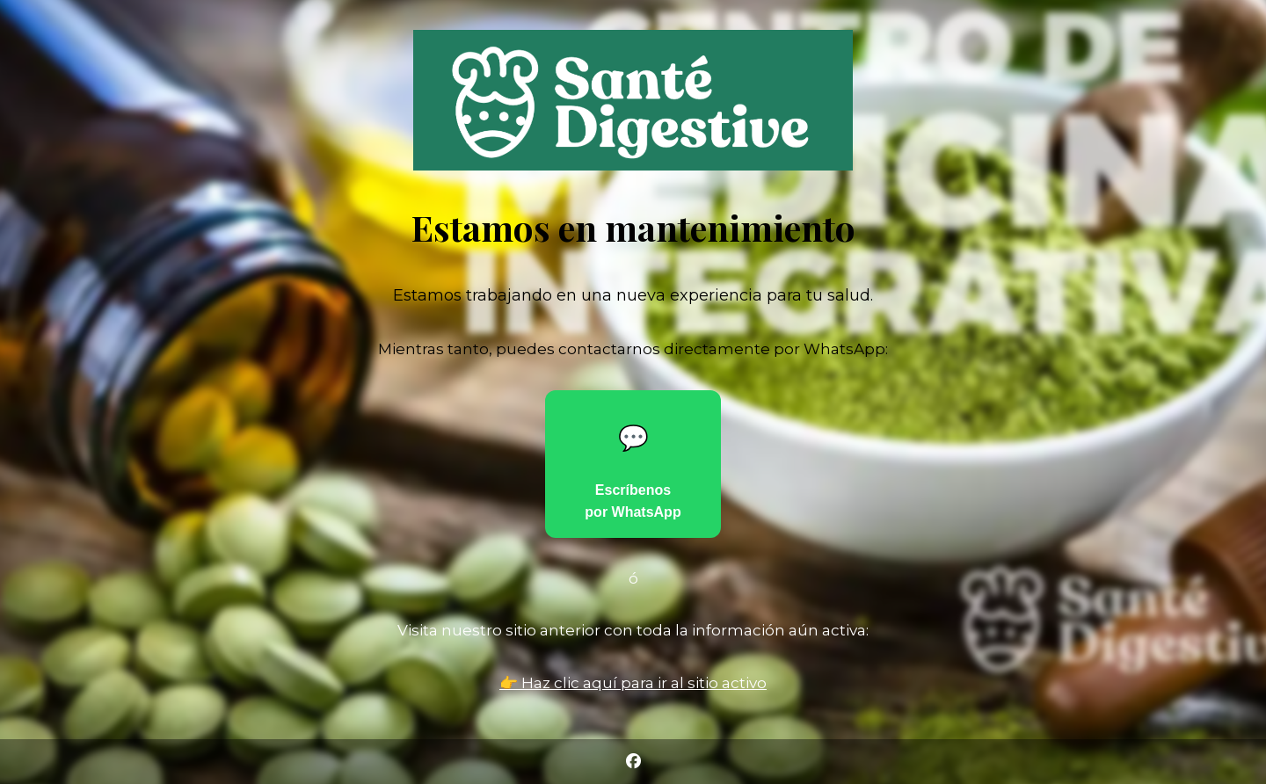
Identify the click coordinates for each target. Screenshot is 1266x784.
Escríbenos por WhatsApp (632, 472)
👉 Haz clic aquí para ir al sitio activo (633, 683)
